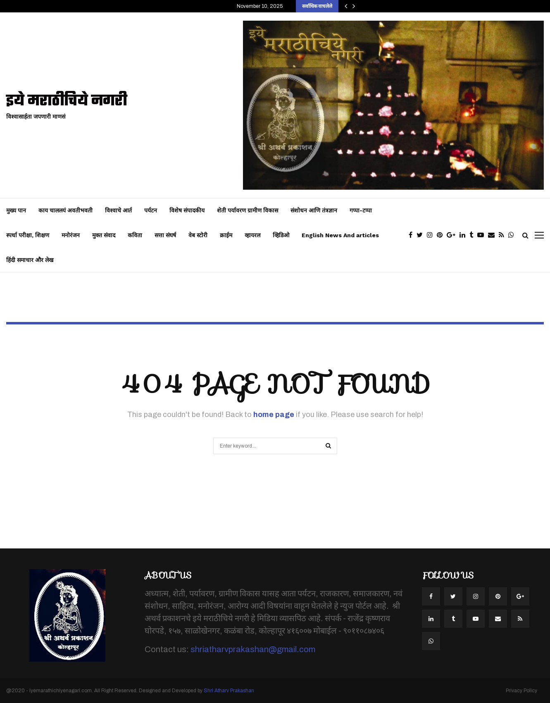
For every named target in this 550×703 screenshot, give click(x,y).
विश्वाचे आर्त (118, 210)
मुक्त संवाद (103, 235)
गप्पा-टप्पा (361, 210)
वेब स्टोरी (197, 235)
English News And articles (340, 235)
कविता (135, 235)
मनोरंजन (71, 235)
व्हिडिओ (281, 235)
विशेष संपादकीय (187, 210)
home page (273, 414)
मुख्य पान (16, 210)
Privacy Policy (521, 690)
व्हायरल (252, 235)
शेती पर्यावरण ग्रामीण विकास (247, 210)
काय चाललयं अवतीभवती (65, 210)
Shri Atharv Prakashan (229, 690)
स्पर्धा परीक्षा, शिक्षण (27, 235)
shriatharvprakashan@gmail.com (252, 649)
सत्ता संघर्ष (165, 235)
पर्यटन (150, 210)
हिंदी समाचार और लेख (29, 260)
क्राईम (226, 235)
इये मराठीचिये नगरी (66, 101)
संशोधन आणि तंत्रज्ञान (313, 210)
